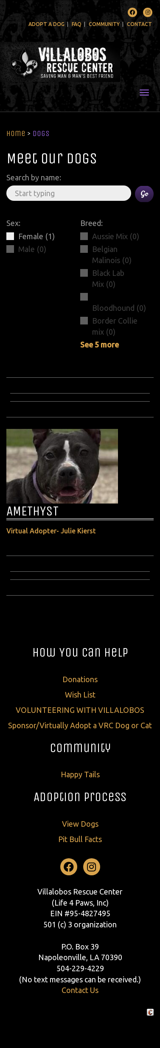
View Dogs (80, 823)
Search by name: (33, 177)
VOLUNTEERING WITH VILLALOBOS (80, 710)
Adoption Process (80, 797)
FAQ (76, 24)
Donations (80, 679)
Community (104, 24)
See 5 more (99, 344)
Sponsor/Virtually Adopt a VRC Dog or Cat (80, 725)
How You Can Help (80, 652)
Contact (139, 24)
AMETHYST (32, 511)
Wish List (80, 694)
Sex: (13, 223)
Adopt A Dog (46, 24)
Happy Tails (80, 774)
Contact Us (80, 990)
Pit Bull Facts (80, 839)
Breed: (91, 223)
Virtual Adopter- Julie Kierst (51, 531)
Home (15, 133)
